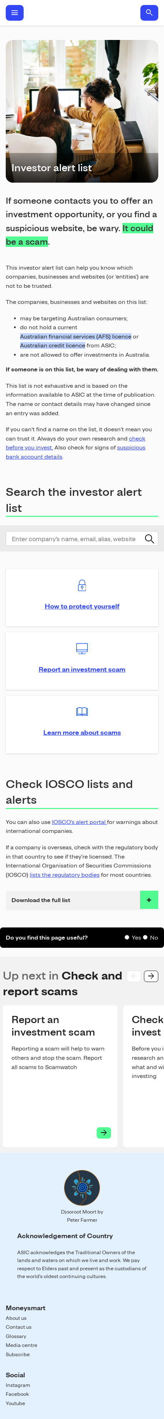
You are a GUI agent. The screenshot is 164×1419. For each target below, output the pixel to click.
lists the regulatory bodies (65, 874)
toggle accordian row (149, 900)
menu (14, 13)
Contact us (19, 1327)
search (149, 13)
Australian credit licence (52, 345)
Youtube (15, 1403)
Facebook (17, 1394)
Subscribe (18, 1354)
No (154, 937)
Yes (136, 937)
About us (16, 1318)
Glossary (16, 1336)
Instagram (18, 1385)
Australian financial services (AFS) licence (75, 336)
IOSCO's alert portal (79, 822)
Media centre (21, 1345)
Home (82, 12)
